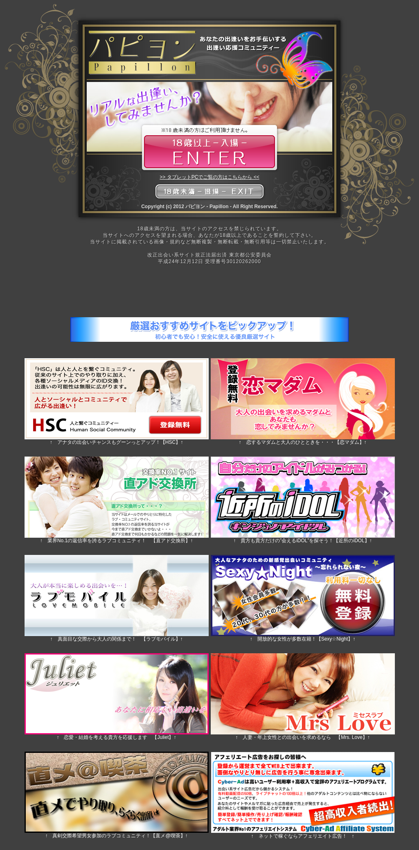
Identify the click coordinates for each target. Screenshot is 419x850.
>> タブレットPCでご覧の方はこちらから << (209, 177)
